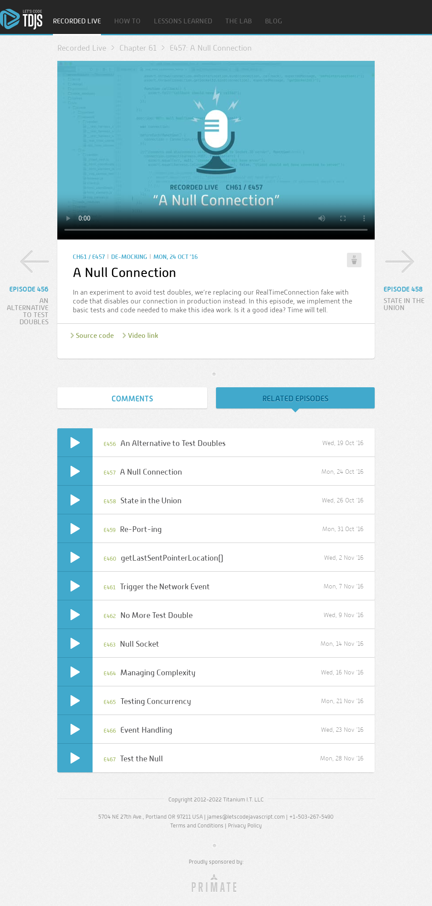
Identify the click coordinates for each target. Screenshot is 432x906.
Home (21, 19)
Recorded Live (77, 21)
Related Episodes (295, 399)
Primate (216, 883)
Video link (143, 335)
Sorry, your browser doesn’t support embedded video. (216, 150)
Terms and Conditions (196, 825)
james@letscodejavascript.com (246, 816)
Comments (132, 399)
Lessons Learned (183, 21)
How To (127, 21)
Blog (273, 21)
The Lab (238, 21)
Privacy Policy (245, 825)
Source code (95, 335)
